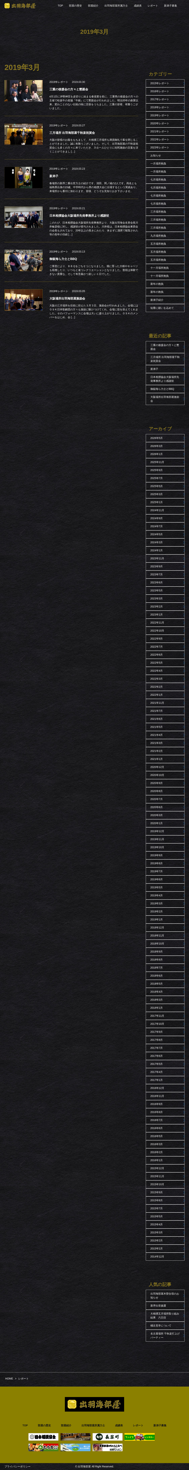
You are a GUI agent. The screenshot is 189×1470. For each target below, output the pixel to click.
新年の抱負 (156, 283)
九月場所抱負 (158, 235)
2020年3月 (156, 815)
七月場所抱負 (158, 179)
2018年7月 (156, 967)
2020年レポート (159, 123)
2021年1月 (156, 758)
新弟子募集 (170, 5)
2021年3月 (156, 742)
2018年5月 (156, 983)
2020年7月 (156, 799)
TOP (60, 5)
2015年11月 (157, 1176)
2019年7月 (156, 871)
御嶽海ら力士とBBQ (162, 388)
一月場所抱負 (158, 163)
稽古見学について (160, 1325)
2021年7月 (156, 710)
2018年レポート (159, 107)
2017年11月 (157, 1015)
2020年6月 (156, 807)
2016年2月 (156, 1152)
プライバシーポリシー (17, 1466)
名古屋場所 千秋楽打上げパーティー (165, 1335)
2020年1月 (156, 823)
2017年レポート (159, 99)
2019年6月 (156, 879)
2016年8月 (156, 1112)
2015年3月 (156, 1232)
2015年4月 (156, 1224)
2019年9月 (156, 855)
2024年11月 (157, 510)
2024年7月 (156, 526)
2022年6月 (156, 654)
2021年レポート (159, 131)
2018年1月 (156, 1007)
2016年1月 (156, 1160)
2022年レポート (159, 139)
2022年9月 (156, 638)
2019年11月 (157, 839)
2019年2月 (156, 911)
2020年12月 (157, 767)
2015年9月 (156, 1192)
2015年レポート (159, 83)
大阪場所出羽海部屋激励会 (164, 398)
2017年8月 (156, 1039)
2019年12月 (157, 831)
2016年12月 (157, 1087)
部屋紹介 (93, 5)
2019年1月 (156, 919)
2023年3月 (156, 598)
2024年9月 (156, 518)
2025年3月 (156, 494)
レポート (153, 5)
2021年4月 (156, 734)
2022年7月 (156, 646)
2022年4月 (156, 670)
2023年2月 (156, 606)
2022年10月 (157, 630)
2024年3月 (156, 542)
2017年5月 (156, 1063)
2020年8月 (156, 791)
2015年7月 (156, 1208)
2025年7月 (156, 478)
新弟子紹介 (156, 299)
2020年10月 (157, 775)
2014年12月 (157, 1256)
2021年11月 (157, 702)
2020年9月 (156, 783)
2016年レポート (159, 91)
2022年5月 (156, 662)
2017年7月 (156, 1047)
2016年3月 (156, 1144)
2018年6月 (156, 975)
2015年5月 (156, 1216)
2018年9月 (156, 951)
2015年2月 (156, 1240)
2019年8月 (156, 863)
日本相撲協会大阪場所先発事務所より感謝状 (164, 378)
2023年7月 (156, 574)
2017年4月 (156, 1071)
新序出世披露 (158, 1305)
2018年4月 (156, 991)
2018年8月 (156, 959)
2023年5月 (156, 590)
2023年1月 (156, 614)
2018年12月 (157, 927)
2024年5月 (156, 534)
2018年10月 (157, 943)
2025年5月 (156, 486)
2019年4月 (156, 895)
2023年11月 (157, 558)
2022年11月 (157, 622)
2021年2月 (156, 750)
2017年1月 (156, 1079)
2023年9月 (156, 566)
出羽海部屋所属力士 (116, 5)
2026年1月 (156, 454)
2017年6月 (156, 1055)
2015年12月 (157, 1168)
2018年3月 (156, 999)
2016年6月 (156, 1128)
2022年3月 (156, 678)
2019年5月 (156, 887)
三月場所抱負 (158, 211)
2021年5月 (156, 726)
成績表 (138, 5)
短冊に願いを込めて (162, 307)
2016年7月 (156, 1120)
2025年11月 (157, 462)
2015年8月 (156, 1200)
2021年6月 (156, 718)
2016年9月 (156, 1104)
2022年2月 (156, 686)
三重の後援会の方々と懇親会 (164, 347)
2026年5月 (156, 438)
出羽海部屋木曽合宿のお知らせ (164, 1295)
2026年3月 (156, 446)
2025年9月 (156, 470)
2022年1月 (156, 694)
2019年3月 (156, 903)
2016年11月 (157, 1096)
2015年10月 (157, 1184)
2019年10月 (157, 847)
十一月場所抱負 (159, 267)
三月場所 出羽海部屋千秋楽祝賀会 (165, 359)
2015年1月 (156, 1248)
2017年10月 (157, 1023)
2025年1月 (156, 502)
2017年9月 (156, 1031)
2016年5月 (156, 1136)
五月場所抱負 (158, 243)
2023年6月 (156, 582)
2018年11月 (157, 935)
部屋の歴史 (75, 5)
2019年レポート (58, 81)
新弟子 (154, 368)
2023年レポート (159, 147)
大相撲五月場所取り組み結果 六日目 (164, 1315)
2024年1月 (156, 550)
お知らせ (155, 155)
